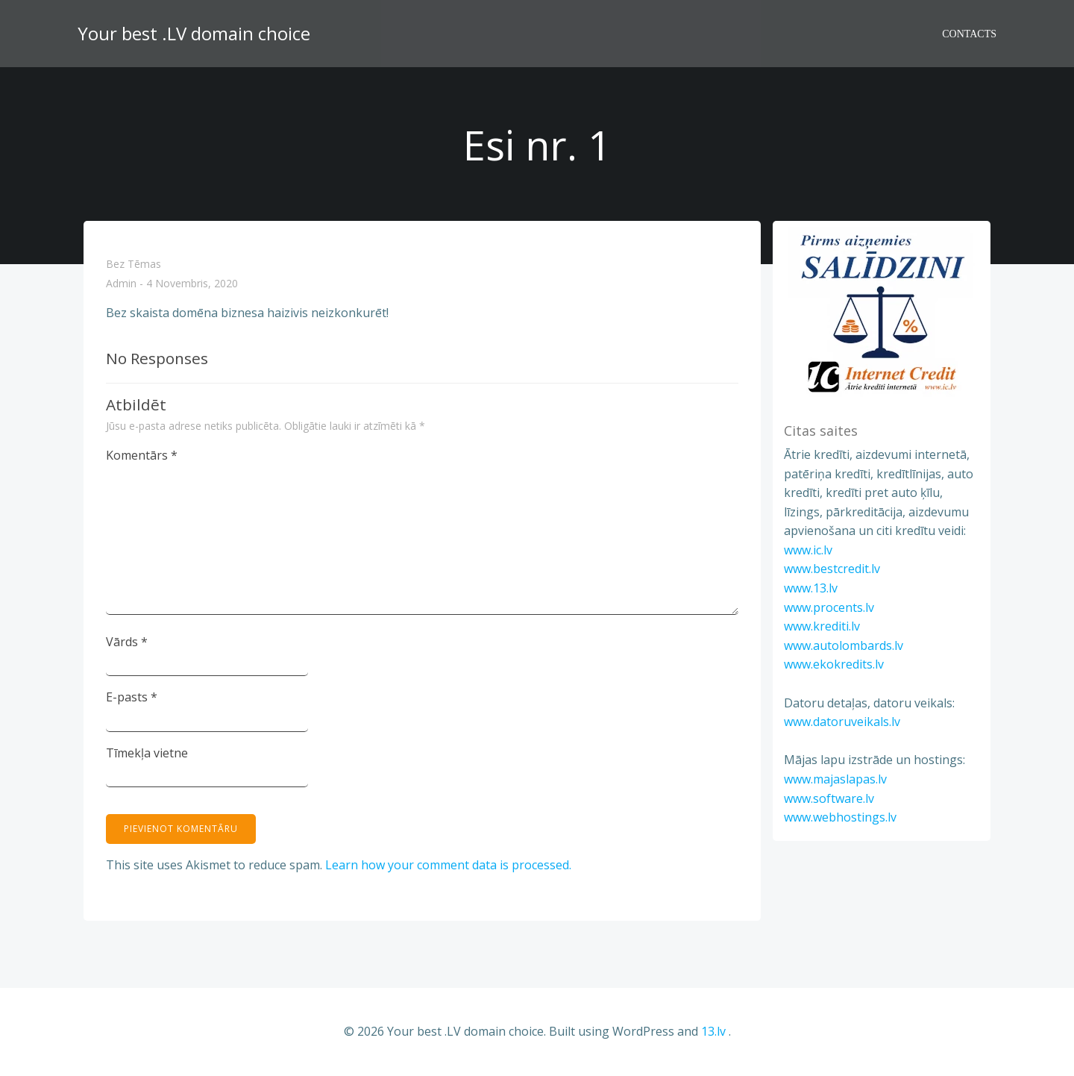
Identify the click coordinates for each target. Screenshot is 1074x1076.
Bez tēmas (133, 264)
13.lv (713, 1031)
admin (121, 284)
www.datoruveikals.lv (842, 721)
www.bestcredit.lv (832, 568)
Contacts (969, 34)
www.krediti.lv (822, 626)
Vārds (127, 642)
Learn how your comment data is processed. (448, 865)
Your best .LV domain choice (194, 33)
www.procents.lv (829, 607)
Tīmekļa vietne (147, 753)
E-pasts (131, 697)
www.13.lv (811, 588)
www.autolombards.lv (843, 645)
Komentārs (142, 455)
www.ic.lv (808, 550)
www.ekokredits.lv (834, 664)
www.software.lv (829, 798)
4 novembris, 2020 (192, 284)
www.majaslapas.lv (835, 779)
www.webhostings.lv (840, 817)
